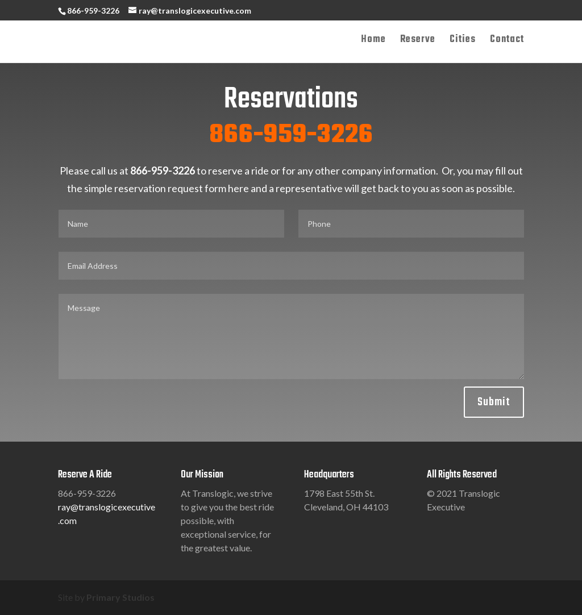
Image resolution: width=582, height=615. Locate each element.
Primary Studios (120, 597)
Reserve (417, 41)
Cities (463, 41)
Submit (493, 402)
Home (373, 41)
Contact (507, 41)
